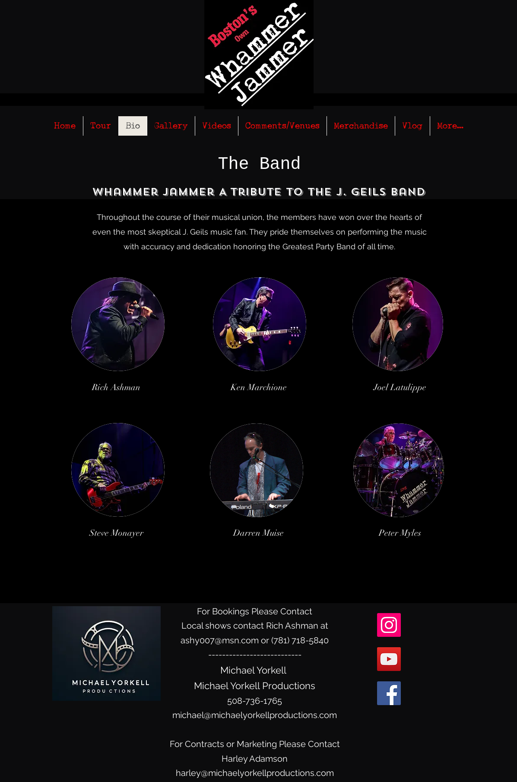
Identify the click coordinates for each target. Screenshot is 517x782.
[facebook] (389, 693)
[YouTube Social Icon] (389, 659)
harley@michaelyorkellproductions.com (255, 773)
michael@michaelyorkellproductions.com (254, 715)
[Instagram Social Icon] (389, 625)
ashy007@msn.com (220, 640)
